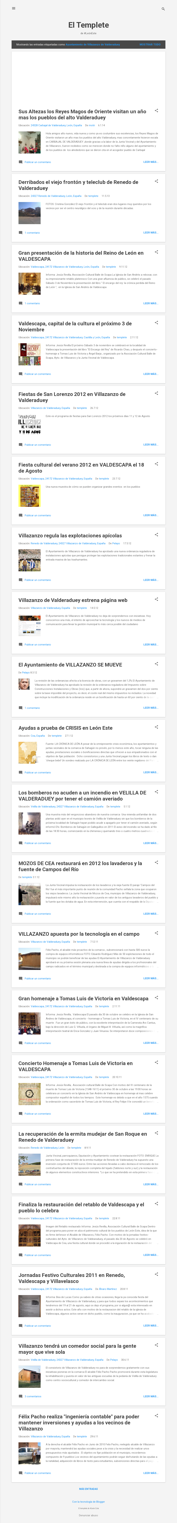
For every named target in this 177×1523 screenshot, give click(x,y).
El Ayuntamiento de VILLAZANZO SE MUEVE (70, 665)
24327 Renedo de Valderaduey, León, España (56, 196)
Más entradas (88, 1489)
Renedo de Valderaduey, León (47, 1147)
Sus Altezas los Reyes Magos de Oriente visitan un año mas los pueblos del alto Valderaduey (82, 114)
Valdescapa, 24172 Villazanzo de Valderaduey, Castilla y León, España (70, 337)
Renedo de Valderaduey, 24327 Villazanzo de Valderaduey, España (68, 543)
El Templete (88, 25)
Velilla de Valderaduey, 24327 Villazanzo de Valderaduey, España (67, 806)
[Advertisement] (88, 82)
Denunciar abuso (88, 1515)
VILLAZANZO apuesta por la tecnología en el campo (78, 934)
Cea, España (38, 735)
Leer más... (151, 162)
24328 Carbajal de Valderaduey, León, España (56, 125)
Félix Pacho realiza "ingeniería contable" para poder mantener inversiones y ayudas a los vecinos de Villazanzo (78, 1423)
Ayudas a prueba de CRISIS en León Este (65, 728)
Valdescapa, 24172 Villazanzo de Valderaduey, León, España (65, 266)
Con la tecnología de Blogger (88, 1501)
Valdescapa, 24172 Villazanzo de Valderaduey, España (61, 478)
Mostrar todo (150, 44)
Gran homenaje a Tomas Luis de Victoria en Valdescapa (83, 998)
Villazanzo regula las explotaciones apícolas (70, 536)
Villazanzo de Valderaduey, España (50, 408)
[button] (156, 110)
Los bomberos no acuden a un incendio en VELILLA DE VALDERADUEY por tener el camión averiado (82, 796)
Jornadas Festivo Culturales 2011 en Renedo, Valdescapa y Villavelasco (71, 1278)
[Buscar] (163, 9)
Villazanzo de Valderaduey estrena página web (72, 600)
